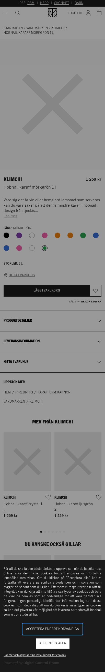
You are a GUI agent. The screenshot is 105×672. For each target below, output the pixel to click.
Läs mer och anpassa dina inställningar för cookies (35, 655)
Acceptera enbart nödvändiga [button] (52, 629)
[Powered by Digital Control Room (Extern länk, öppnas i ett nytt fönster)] (31, 663)
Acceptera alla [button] (52, 643)
